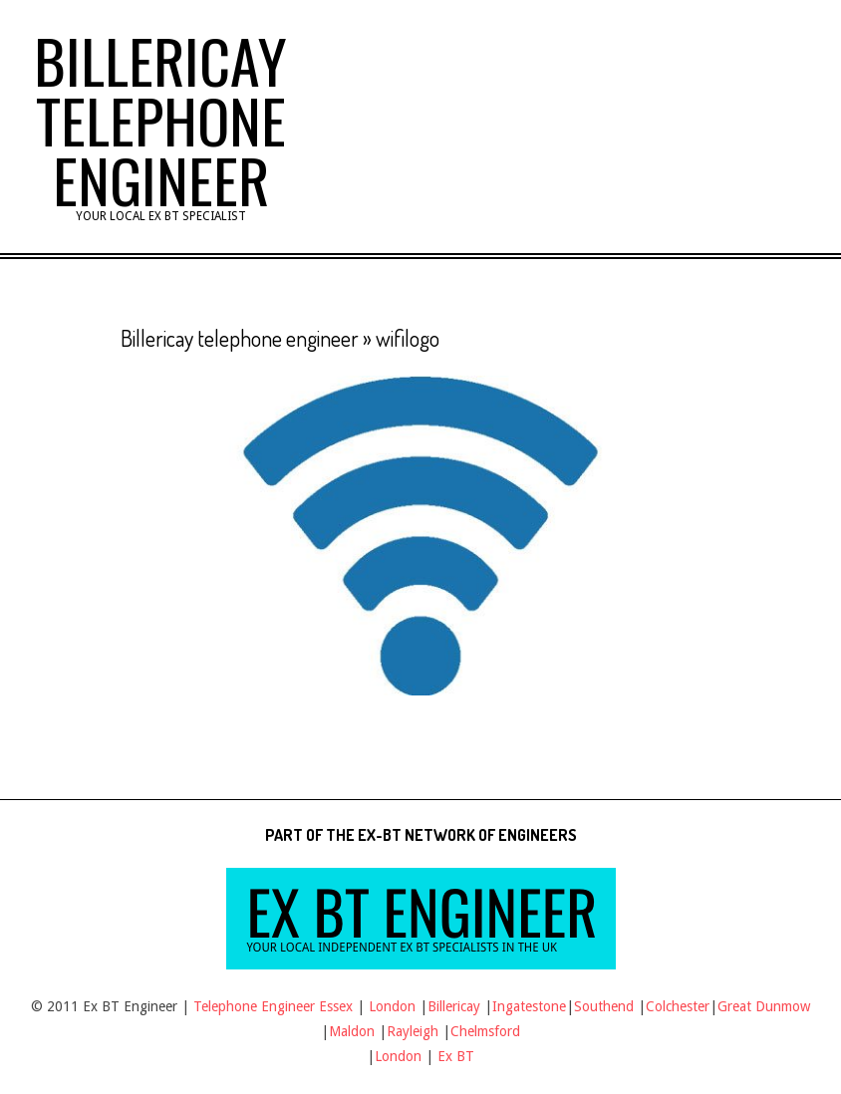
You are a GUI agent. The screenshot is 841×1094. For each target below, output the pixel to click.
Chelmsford (485, 1031)
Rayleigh (414, 1031)
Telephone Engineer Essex (273, 1006)
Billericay (453, 1006)
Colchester (677, 1006)
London (392, 1006)
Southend (604, 1006)
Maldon (352, 1031)
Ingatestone (529, 1006)
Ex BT (455, 1056)
